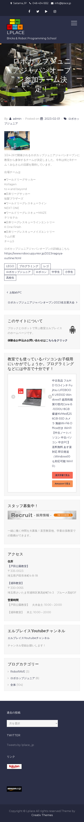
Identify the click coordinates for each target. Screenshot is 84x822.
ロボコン (41, 272)
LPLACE (16, 32)
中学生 (56, 272)
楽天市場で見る (62, 475)
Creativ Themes (42, 815)
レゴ (46, 266)
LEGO (10, 266)
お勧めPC (16, 292)
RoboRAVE (17, 671)
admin (17, 118)
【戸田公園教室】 (18, 566)
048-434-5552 (40, 3)
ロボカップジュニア (18, 272)
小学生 (69, 272)
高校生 (10, 277)
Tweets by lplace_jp (20, 745)
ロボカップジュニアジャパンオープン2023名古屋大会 (41, 302)
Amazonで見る (62, 483)
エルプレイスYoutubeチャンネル (29, 638)
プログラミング (28, 266)
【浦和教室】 (16, 583)
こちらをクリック (57, 340)
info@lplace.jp (63, 3)
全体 (13, 684)
